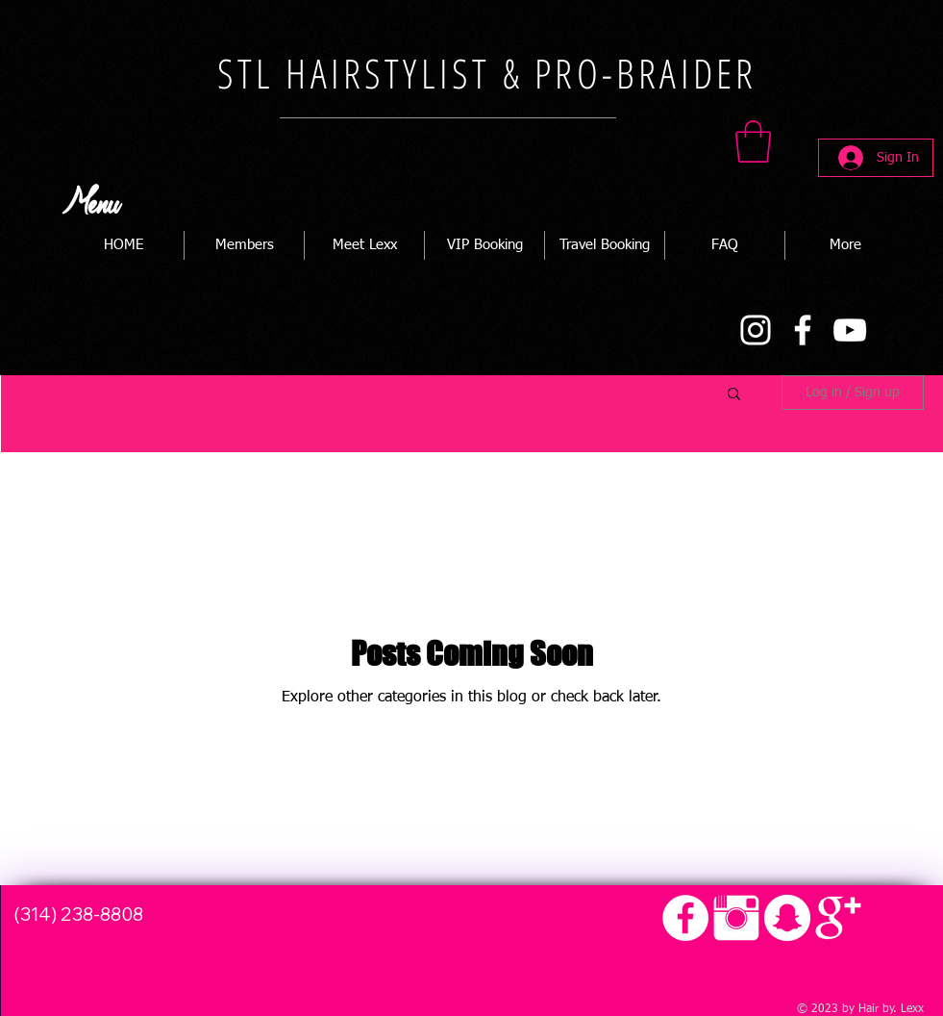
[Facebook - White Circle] (685, 918)
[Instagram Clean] (736, 918)
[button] (753, 141)
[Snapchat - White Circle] (787, 918)
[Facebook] (802, 330)
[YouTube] (850, 330)
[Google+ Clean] (838, 918)
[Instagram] (755, 330)
